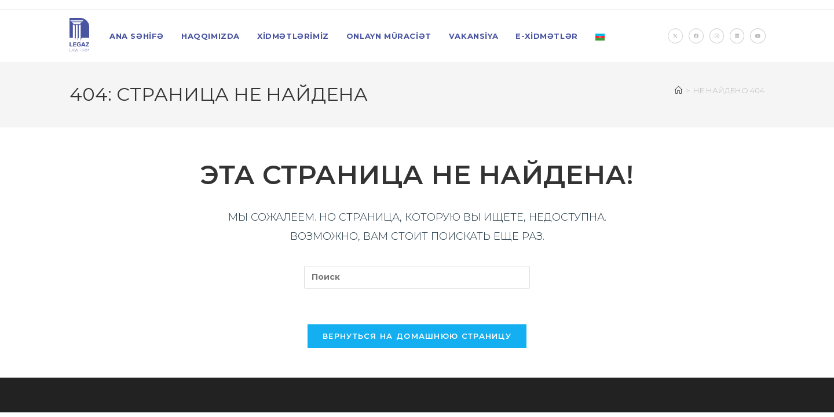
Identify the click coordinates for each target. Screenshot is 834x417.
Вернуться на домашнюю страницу (417, 336)
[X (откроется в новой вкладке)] (675, 35)
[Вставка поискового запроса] (417, 277)
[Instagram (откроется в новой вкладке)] (716, 35)
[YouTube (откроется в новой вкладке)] (758, 35)
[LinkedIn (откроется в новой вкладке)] (737, 35)
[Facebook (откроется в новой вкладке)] (696, 35)
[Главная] (678, 90)
